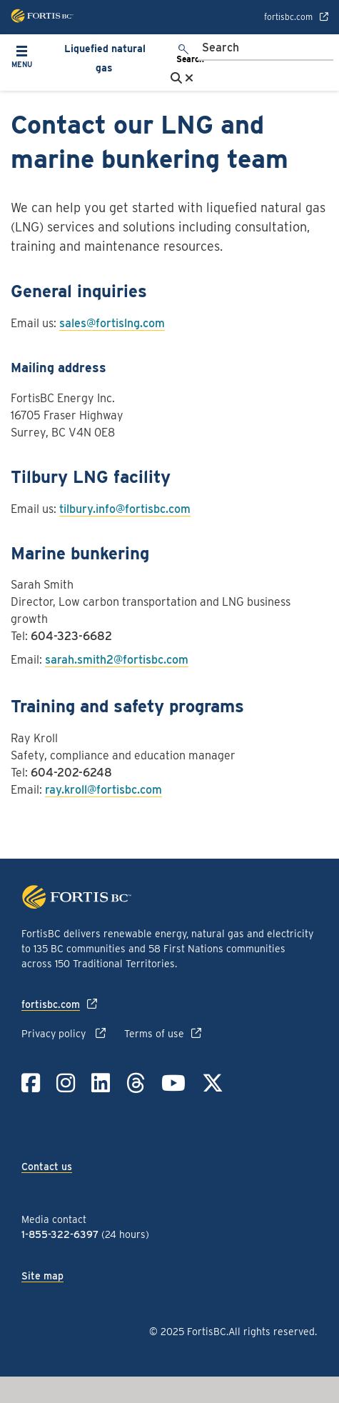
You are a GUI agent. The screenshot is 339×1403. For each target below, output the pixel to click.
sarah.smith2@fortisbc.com (116, 659)
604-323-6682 (71, 636)
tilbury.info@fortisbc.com (125, 509)
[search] (184, 55)
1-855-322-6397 (59, 1234)
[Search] (265, 48)
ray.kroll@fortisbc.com (103, 790)
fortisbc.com (288, 17)
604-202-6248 (71, 772)
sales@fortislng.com (112, 323)
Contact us (46, 1166)
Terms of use (154, 1033)
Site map (42, 1276)
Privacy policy (54, 1033)
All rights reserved (271, 1331)
